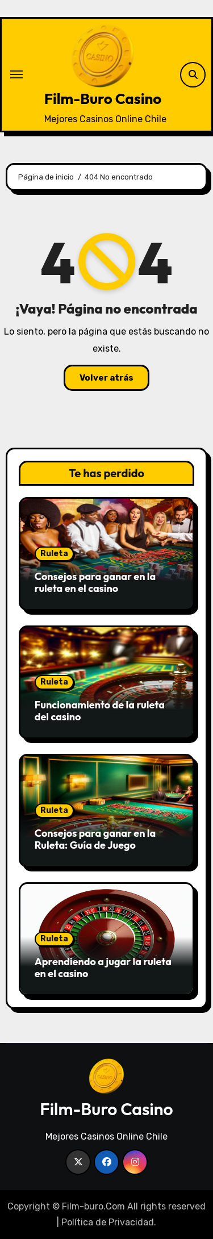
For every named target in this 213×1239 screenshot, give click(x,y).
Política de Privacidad (107, 1222)
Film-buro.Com (93, 1206)
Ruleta (54, 553)
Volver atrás (106, 378)
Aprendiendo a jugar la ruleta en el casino (103, 968)
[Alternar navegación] (16, 74)
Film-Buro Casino (103, 98)
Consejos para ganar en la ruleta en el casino (95, 582)
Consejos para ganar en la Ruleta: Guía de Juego (95, 839)
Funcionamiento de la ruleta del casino (100, 711)
